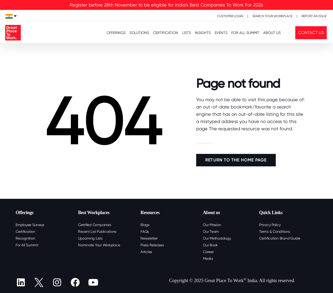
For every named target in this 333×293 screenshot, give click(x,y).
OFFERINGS (116, 33)
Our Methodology (217, 238)
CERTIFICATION (165, 33)
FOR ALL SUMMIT (245, 33)
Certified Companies (94, 225)
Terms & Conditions (274, 231)
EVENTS (221, 33)
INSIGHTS (203, 33)
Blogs (144, 225)
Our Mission (212, 225)
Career (208, 252)
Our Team (211, 231)
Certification (25, 231)
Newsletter (149, 238)
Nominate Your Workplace (99, 245)
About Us (272, 33)
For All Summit (27, 245)
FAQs (144, 231)
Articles (146, 252)
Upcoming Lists (90, 238)
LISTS (186, 33)
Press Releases (152, 245)
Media (208, 258)
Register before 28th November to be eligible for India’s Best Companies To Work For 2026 (166, 5)
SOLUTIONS (139, 33)
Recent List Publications (97, 231)
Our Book (210, 245)
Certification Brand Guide (279, 238)
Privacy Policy (270, 225)
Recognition (25, 238)
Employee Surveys (30, 225)
